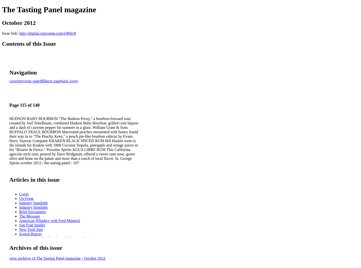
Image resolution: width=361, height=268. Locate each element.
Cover (24, 194)
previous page (29, 81)
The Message (29, 216)
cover (13, 81)
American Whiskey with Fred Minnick (49, 221)
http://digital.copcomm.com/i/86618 (47, 33)
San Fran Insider (32, 225)
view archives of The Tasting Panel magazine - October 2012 (57, 258)
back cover (69, 81)
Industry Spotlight (33, 203)
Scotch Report (30, 234)
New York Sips (31, 229)
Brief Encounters (32, 212)
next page (53, 81)
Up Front (26, 198)
